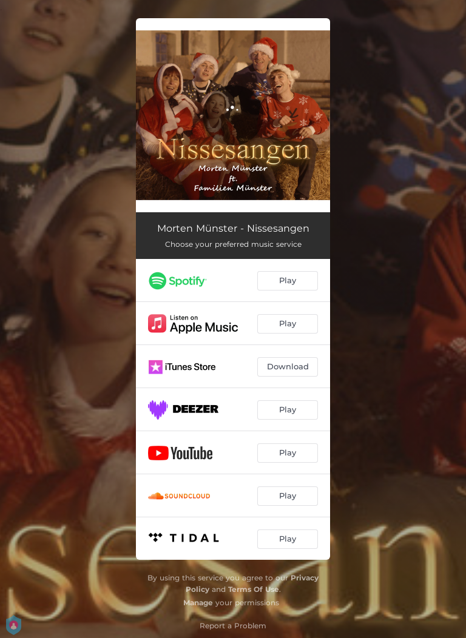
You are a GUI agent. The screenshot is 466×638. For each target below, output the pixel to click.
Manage (198, 602)
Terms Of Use (253, 589)
